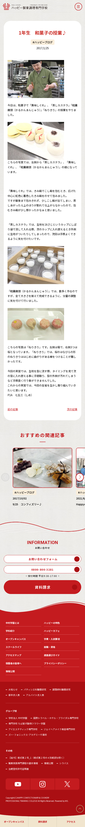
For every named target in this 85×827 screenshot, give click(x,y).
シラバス (63, 763)
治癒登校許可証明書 (18, 768)
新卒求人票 (14, 695)
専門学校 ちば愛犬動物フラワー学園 (26, 723)
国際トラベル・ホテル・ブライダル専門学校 (56, 718)
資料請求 (42, 821)
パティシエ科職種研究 (35, 689)
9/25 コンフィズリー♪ (27, 504)
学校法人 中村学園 (17, 718)
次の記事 (72, 409)
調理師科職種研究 (61, 689)
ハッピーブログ (43, 42)
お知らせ (13, 689)
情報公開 (48, 763)
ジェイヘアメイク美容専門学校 (59, 729)
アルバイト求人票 (35, 695)
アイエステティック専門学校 (23, 729)
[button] (78, 6)
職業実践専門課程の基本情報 (23, 763)
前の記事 (13, 409)
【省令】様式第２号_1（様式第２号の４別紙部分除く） (36, 757)
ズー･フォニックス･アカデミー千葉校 (27, 734)
